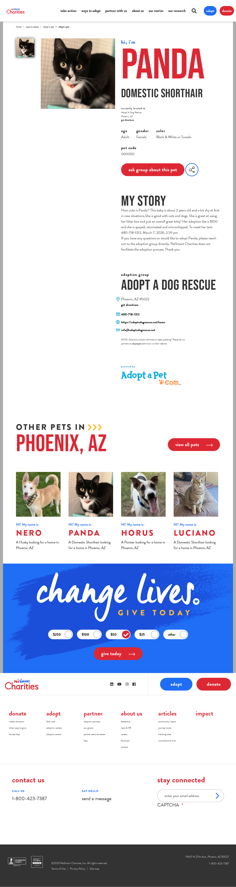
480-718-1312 (130, 314)
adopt (210, 10)
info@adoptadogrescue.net (138, 330)
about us (138, 10)
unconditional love (167, 740)
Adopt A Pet (48, 27)
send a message (96, 798)
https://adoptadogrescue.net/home (143, 322)
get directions (127, 120)
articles (167, 713)
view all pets (194, 444)
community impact (167, 721)
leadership (125, 721)
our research (177, 10)
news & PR (126, 728)
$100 (91, 634)
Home (18, 27)
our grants (88, 728)
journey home (164, 728)
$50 (120, 634)
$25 (149, 634)
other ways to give (17, 728)
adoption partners (92, 721)
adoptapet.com (139, 343)
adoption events (53, 734)
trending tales (164, 734)
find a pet (50, 721)
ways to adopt (91, 10)
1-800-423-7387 (29, 798)
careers (124, 734)
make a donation (16, 721)
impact (204, 713)
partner (93, 713)
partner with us (116, 10)
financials (125, 740)
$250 (63, 634)
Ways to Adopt (32, 27)
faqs (86, 740)
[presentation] (187, 815)
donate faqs (14, 734)
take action (69, 10)
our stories (156, 10)
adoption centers (54, 728)
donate (227, 10)
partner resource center (94, 734)
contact (124, 747)
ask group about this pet (152, 169)
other (178, 634)
